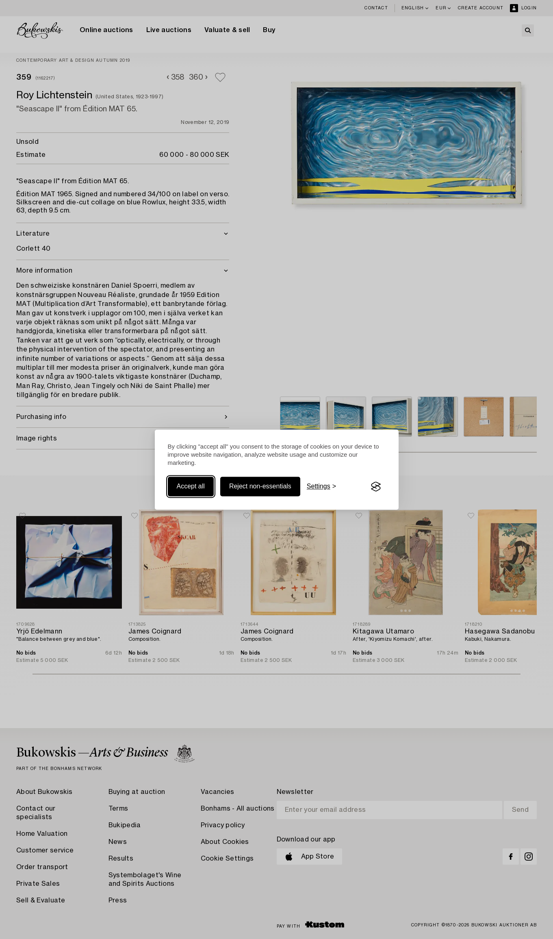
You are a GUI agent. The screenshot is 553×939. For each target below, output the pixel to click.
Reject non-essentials (260, 486)
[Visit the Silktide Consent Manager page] (376, 487)
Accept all (191, 486)
